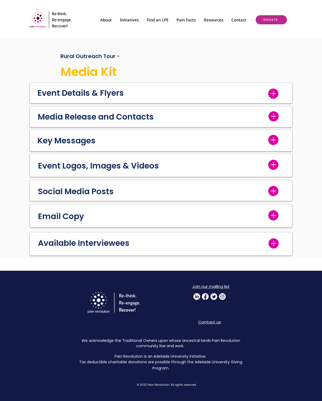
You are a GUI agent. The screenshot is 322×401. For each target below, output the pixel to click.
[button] (106, 19)
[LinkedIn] (196, 296)
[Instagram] (222, 296)
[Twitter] (213, 296)
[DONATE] (271, 19)
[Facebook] (205, 296)
